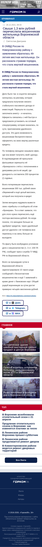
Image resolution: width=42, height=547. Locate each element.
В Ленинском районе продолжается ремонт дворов (20, 440)
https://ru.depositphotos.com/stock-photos (21, 296)
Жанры (21, 495)
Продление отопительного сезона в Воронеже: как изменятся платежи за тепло (19, 426)
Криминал (8, 18)
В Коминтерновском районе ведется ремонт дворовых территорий (19, 448)
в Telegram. (15, 308)
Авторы (21, 499)
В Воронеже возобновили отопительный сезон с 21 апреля (18, 417)
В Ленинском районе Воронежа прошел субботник (20, 433)
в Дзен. (13, 303)
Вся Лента (21, 460)
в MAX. (13, 313)
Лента (20, 491)
